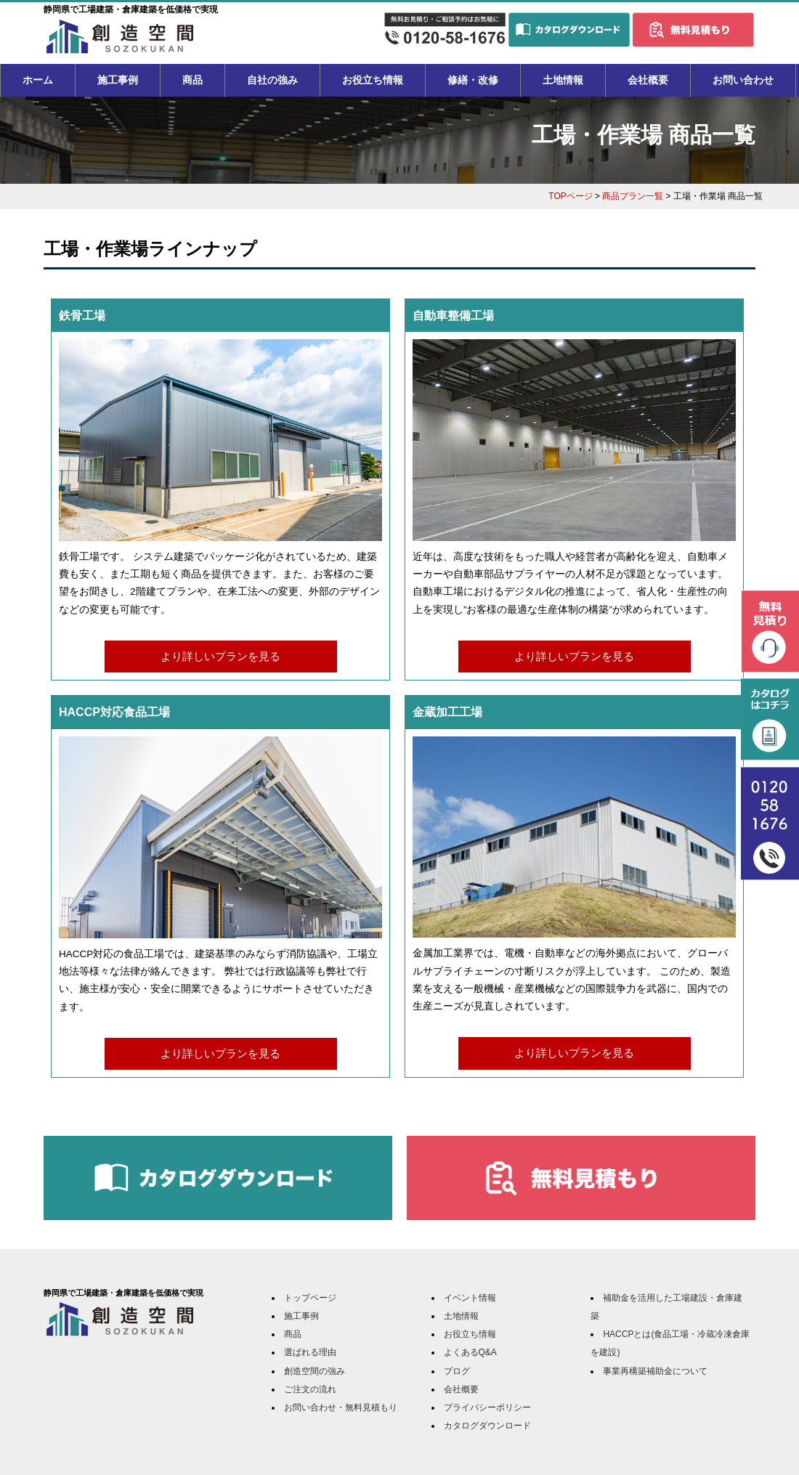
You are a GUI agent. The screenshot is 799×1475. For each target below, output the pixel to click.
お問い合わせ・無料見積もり (340, 1407)
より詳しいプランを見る (220, 656)
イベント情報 (470, 1298)
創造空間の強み (314, 1371)
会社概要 (648, 80)
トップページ (310, 1298)
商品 (192, 80)
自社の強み (272, 80)
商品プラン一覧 (632, 196)
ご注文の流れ (310, 1389)
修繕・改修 (472, 80)
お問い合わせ (743, 80)
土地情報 (563, 80)
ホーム (38, 80)
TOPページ (570, 196)
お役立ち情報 (372, 80)
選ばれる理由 (310, 1352)
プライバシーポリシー (487, 1407)
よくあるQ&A (470, 1352)
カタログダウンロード (487, 1426)
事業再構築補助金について (655, 1371)
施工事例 (117, 80)
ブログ (457, 1371)
